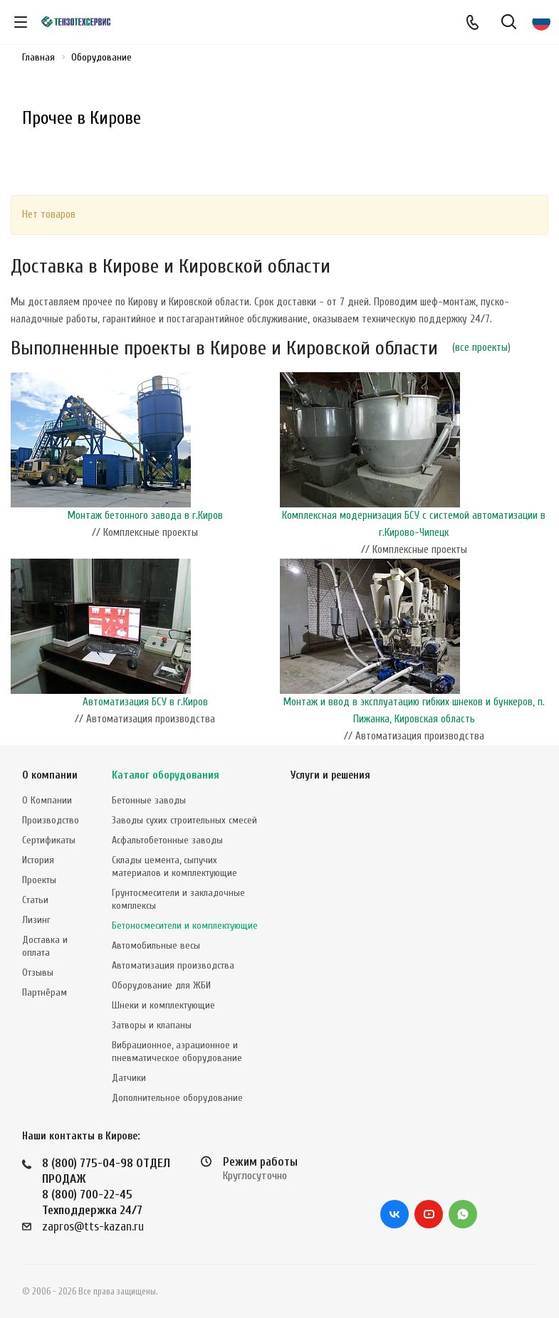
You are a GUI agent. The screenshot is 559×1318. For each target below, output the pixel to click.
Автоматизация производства (173, 965)
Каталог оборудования (165, 775)
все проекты (481, 348)
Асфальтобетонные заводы (167, 840)
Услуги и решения (330, 775)
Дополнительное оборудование (177, 1098)
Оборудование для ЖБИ (161, 985)
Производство (50, 820)
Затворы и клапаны (152, 1025)
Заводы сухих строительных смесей (184, 820)
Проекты (39, 880)
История (38, 860)
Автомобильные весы (156, 945)
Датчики (129, 1078)
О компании (50, 775)
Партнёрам (44, 992)
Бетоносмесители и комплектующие (185, 925)
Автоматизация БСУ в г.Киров (145, 702)
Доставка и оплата (45, 946)
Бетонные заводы (149, 800)
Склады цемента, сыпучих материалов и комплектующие (174, 866)
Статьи (35, 900)
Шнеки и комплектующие (163, 1005)
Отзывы (37, 972)
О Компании (47, 800)
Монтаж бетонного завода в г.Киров (145, 516)
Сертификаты (48, 840)
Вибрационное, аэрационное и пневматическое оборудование (177, 1051)
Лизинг (36, 920)
